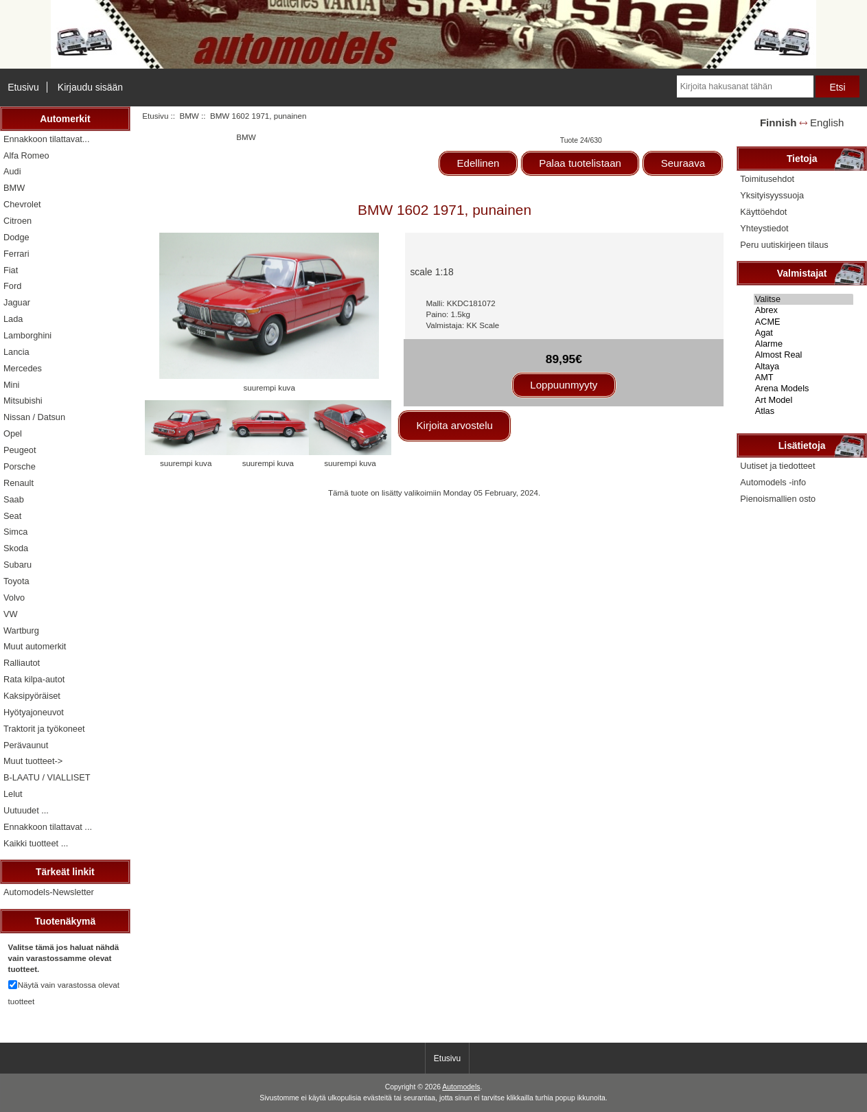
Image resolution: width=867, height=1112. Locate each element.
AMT (803, 377)
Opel (12, 433)
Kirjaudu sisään (90, 87)
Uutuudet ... (26, 810)
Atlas (803, 411)
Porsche (19, 466)
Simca (15, 531)
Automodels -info (773, 482)
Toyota (16, 581)
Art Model (803, 400)
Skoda (15, 548)
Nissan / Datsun (34, 417)
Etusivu (23, 87)
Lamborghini (27, 335)
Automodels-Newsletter (48, 892)
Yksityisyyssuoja (772, 195)
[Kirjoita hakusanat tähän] (745, 86)
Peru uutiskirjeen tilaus (784, 245)
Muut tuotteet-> (32, 761)
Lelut (13, 794)
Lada (13, 319)
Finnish (778, 122)
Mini (11, 385)
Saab (13, 499)
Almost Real (803, 354)
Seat (12, 516)
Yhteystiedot (764, 228)
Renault (18, 483)
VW (10, 614)
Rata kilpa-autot (34, 679)
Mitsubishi (23, 400)
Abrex (803, 310)
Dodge (16, 237)
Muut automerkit (34, 646)
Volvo (14, 597)
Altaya (803, 366)
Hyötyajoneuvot (33, 712)
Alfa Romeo (26, 155)
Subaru (17, 564)
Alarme (803, 343)
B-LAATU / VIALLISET (47, 777)
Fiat (10, 270)
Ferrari (16, 253)
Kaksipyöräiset (31, 696)
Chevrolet (22, 204)
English (827, 122)
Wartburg (21, 630)
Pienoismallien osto (778, 499)
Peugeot (19, 450)
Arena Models (803, 388)
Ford (12, 286)
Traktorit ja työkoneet (44, 728)
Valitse (803, 299)
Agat (803, 332)
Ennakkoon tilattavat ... (47, 827)
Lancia (16, 352)
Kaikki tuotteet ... (35, 843)
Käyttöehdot (763, 212)
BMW (188, 115)
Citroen (17, 221)
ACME (803, 321)
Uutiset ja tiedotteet (777, 466)
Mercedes (22, 368)
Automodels (461, 1087)
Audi (12, 171)
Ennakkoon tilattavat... (46, 139)
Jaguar (16, 302)
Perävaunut (25, 745)
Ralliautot (21, 663)
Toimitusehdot (767, 179)
